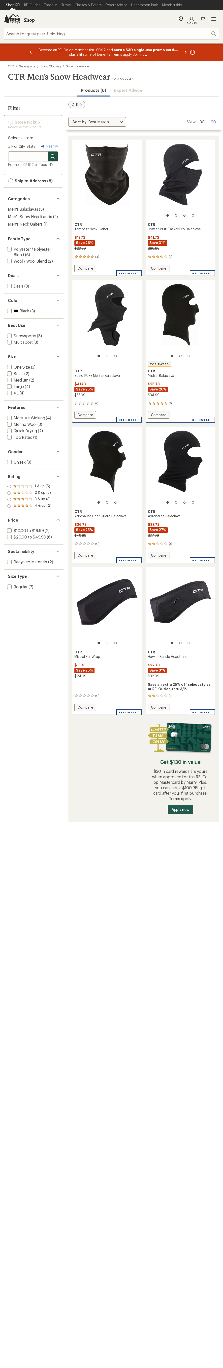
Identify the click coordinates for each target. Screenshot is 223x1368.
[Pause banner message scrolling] (192, 52)
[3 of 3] (115, 356)
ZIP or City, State (21, 146)
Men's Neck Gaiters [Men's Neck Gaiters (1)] (25, 224)
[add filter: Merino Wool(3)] (21, 424)
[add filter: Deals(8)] (14, 286)
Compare (85, 269)
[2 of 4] (176, 215)
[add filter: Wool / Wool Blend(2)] (26, 261)
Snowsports (27, 66)
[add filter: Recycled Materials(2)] (26, 561)
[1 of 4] (167, 215)
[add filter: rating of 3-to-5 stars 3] (29, 493)
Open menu (214, 19)
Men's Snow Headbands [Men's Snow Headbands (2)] (30, 216)
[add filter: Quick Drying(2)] (21, 430)
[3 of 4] (184, 215)
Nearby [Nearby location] (48, 146)
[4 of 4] (193, 215)
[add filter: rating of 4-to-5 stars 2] (29, 486)
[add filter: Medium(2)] (17, 380)
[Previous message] (31, 52)
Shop (29, 20)
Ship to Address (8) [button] (30, 180)
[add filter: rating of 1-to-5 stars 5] (29, 506)
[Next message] (186, 52)
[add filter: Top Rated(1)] (19, 437)
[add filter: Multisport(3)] (19, 342)
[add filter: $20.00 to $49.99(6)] (26, 537)
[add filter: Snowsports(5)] (21, 335)
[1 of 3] (99, 356)
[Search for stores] (53, 156)
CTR (11, 66)
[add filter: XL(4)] (12, 393)
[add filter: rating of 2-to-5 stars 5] (29, 499)
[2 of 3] (107, 356)
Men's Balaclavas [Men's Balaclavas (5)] (23, 209)
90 (213, 121)
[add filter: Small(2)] (14, 373)
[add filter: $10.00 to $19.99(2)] (25, 530)
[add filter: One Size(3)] (18, 367)
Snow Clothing (50, 66)
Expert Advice (128, 90)
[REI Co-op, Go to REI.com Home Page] (12, 19)
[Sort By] (97, 122)
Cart (203, 19)
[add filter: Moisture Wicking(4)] (25, 417)
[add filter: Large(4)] (15, 386)
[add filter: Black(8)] (17, 310)
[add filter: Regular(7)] (17, 586)
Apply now (180, 809)
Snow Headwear (77, 66)
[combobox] (111, 33)
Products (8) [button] (93, 90)
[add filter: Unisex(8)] (16, 462)
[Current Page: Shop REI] (13, 5)
